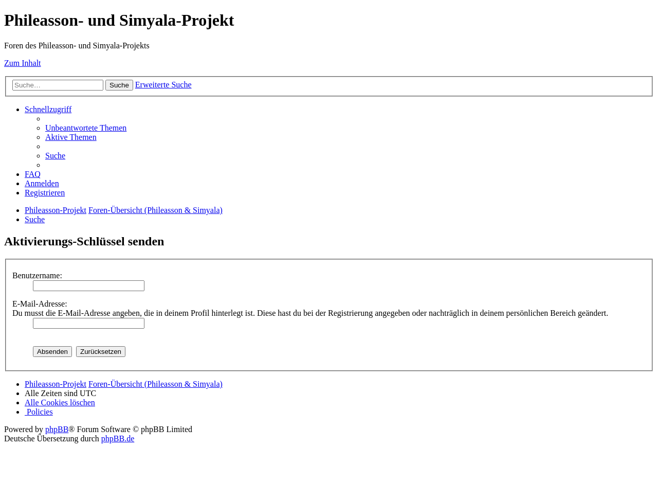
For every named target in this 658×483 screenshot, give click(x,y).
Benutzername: (37, 275)
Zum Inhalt (22, 63)
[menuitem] (85, 127)
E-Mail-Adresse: (39, 303)
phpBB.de (117, 438)
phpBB (56, 429)
